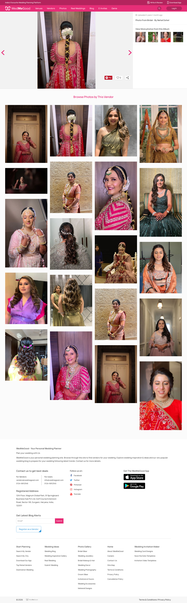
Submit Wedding (51, 565)
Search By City (22, 556)
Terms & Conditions (115, 570)
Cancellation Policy (115, 579)
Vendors (51, 8)
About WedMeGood (115, 551)
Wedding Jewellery (85, 556)
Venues (38, 8)
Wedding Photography (87, 570)
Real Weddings (78, 8)
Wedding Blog (50, 551)
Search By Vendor (23, 551)
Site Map (111, 565)
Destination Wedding (24, 570)
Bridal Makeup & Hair (86, 560)
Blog (92, 8)
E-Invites (103, 8)
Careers (110, 556)
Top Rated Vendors (24, 565)
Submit (59, 521)
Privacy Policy (113, 574)
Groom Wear (83, 574)
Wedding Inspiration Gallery (56, 556)
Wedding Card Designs (143, 551)
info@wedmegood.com (53, 480)
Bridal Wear (82, 551)
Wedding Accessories (86, 583)
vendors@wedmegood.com (27, 480)
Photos (62, 8)
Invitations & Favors (86, 579)
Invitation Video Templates (145, 560)
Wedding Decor (84, 565)
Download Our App (23, 560)
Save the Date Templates (144, 556)
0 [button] (119, 77)
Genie (114, 8)
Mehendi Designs (85, 588)
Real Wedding (50, 560)
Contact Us (112, 560)
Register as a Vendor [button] (29, 529)
